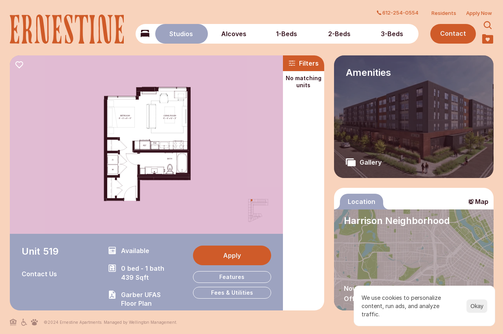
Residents (443, 13)
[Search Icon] (488, 25)
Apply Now (479, 13)
